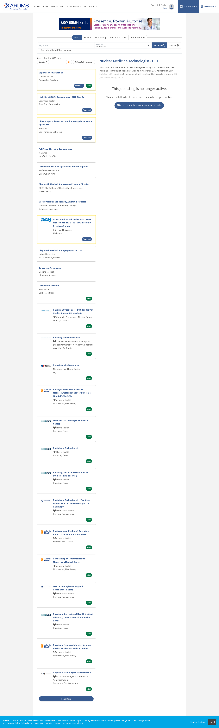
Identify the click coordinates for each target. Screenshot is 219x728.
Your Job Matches (118, 37)
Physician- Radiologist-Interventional (72, 672)
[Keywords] (66, 45)
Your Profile (74, 6)
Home (37, 6)
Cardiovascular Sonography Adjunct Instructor (62, 201)
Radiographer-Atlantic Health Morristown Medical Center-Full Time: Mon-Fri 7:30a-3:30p (72, 392)
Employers (208, 6)
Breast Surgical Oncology (66, 365)
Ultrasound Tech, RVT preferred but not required (63, 166)
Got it (212, 722)
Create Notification (84, 62)
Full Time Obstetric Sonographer (55, 148)
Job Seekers (188, 6)
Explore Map (100, 37)
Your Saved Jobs (137, 37)
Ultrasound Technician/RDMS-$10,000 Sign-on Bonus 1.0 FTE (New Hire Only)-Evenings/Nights (72, 222)
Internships (57, 6)
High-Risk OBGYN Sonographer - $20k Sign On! (62, 97)
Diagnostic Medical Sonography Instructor (60, 250)
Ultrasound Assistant (49, 285)
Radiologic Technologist (65, 448)
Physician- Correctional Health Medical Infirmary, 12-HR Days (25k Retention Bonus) (73, 617)
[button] (174, 45)
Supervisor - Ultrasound (51, 72)
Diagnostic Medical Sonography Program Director (64, 184)
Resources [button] (90, 6)
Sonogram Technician (50, 267)
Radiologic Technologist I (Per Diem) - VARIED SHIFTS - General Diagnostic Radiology (72, 503)
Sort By (42, 62)
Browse (87, 37)
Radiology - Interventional (66, 337)
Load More (66, 698)
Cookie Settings (198, 722)
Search (77, 37)
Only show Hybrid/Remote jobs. (56, 50)
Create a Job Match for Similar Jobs (139, 105)
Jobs (45, 6)
